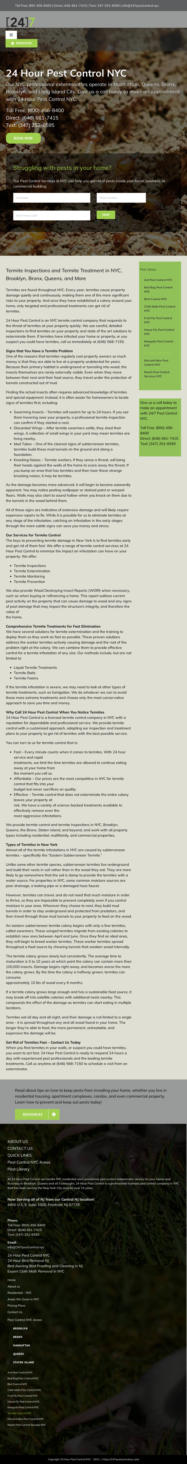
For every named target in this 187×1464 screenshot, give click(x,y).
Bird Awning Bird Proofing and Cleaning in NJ (45, 1266)
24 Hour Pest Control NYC (28, 1255)
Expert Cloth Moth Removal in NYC (35, 1271)
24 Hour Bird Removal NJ (28, 1260)
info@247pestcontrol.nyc (140, 5)
